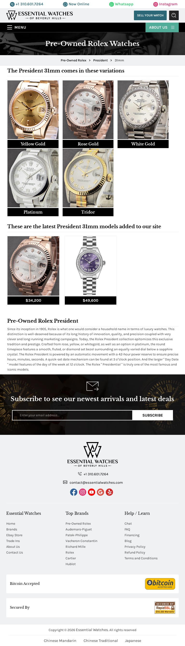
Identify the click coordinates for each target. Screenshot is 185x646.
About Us (162, 27)
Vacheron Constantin (81, 541)
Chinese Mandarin (60, 640)
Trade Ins (13, 541)
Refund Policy (135, 552)
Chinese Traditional (101, 640)
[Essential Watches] (39, 15)
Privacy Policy (135, 547)
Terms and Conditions (141, 558)
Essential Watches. (92, 629)
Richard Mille (76, 547)
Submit (174, 15)
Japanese (133, 640)
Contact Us (14, 552)
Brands (11, 529)
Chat (128, 524)
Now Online (76, 4)
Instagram (165, 4)
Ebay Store (14, 535)
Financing (132, 535)
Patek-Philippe (77, 535)
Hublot (71, 564)
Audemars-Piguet (79, 529)
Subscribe (152, 415)
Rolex (70, 552)
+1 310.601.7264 (26, 4)
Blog (128, 541)
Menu (20, 27)
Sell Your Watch (150, 15)
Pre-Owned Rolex (78, 524)
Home (10, 524)
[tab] (33, 114)
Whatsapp (121, 4)
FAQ (127, 529)
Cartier (71, 558)
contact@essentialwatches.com (93, 482)
